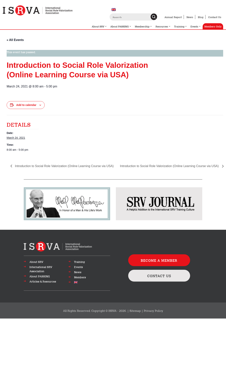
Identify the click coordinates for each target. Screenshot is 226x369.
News (189, 17)
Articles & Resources (42, 281)
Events (195, 26)
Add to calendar (26, 104)
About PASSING (120, 26)
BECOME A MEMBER (159, 260)
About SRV (99, 26)
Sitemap (135, 310)
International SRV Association (40, 269)
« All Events (15, 40)
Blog (200, 17)
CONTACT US (159, 276)
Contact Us (214, 17)
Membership (143, 26)
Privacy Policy (153, 310)
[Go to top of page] (58, 246)
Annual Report (173, 17)
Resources (163, 26)
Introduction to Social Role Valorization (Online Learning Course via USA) (64, 166)
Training (180, 26)
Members (80, 277)
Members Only (212, 26)
